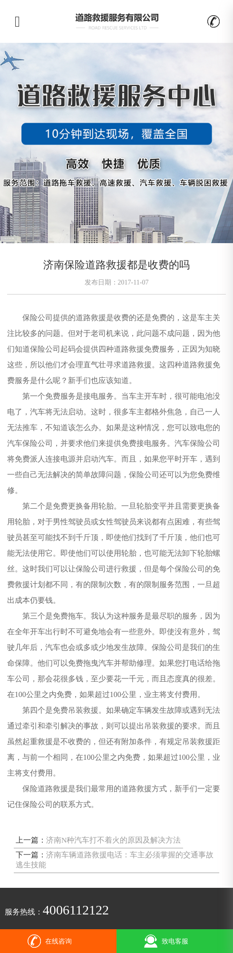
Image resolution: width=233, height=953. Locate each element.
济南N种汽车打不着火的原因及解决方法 (113, 840)
